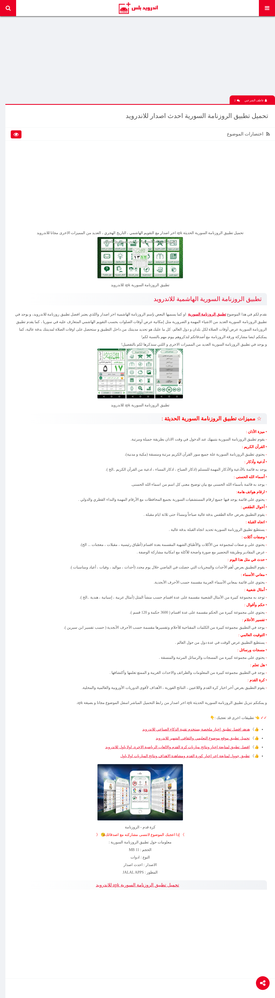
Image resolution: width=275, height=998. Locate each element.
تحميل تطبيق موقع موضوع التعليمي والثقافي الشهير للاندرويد (203, 738)
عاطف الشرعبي (255, 100)
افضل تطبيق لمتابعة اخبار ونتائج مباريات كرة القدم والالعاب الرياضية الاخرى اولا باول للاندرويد (177, 747)
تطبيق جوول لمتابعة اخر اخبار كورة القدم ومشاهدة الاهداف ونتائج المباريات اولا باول (185, 756)
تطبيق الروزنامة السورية (207, 314)
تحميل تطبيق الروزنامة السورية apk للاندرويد (137, 885)
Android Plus (138, 8)
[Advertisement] (140, 57)
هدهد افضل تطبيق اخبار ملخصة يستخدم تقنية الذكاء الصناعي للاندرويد (196, 729)
